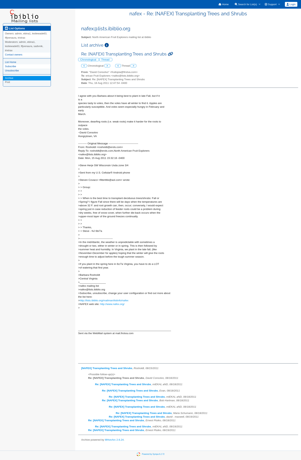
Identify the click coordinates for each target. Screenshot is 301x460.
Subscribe (10, 66)
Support (271, 4)
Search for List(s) (246, 4)
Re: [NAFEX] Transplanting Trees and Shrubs (123, 384)
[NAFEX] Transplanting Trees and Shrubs (106, 368)
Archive (9, 78)
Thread (105, 59)
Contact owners (13, 54)
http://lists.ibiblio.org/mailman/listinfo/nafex (104, 300)
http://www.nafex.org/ (112, 304)
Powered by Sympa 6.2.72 (153, 454)
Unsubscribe (12, 70)
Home (223, 4)
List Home (10, 62)
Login (291, 4)
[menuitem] (223, 4)
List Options (15, 28)
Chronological (88, 59)
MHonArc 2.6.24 (114, 439)
